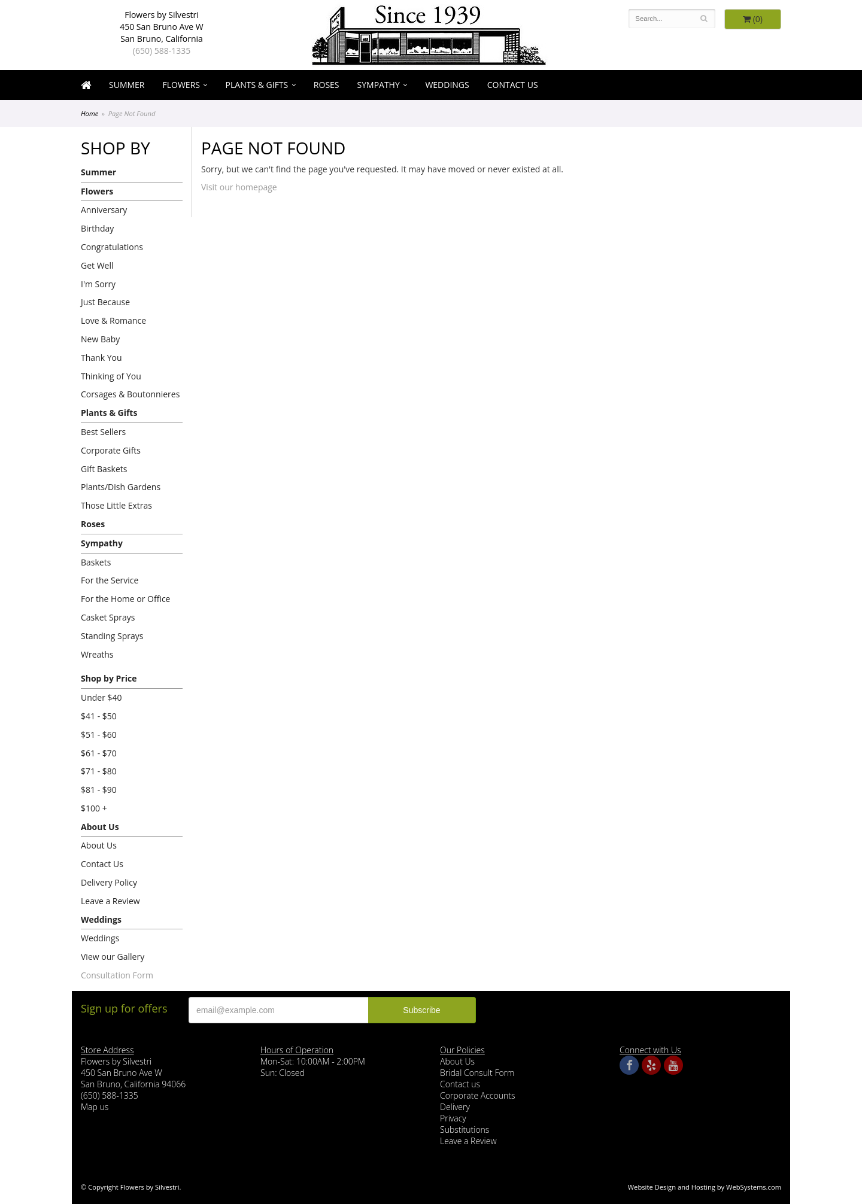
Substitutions (464, 1129)
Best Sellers (103, 431)
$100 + (94, 808)
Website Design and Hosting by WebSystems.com (704, 1186)
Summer (127, 84)
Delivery (455, 1106)
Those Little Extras (116, 505)
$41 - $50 (99, 716)
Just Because (105, 302)
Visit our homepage (239, 187)
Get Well (97, 265)
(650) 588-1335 (161, 50)
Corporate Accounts (477, 1095)
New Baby (100, 339)
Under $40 (101, 697)
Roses (326, 84)
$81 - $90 (99, 789)
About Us (100, 826)
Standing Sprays (112, 635)
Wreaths (97, 654)
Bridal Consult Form (477, 1072)
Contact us (460, 1084)
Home (89, 113)
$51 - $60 (99, 734)
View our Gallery (112, 956)
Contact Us (512, 84)
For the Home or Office (125, 598)
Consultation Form (117, 975)
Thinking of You (111, 376)
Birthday (97, 228)
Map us (94, 1106)
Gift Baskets (104, 469)
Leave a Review (110, 901)
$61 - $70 (99, 753)
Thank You (101, 357)
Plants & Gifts (257, 84)
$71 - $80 (99, 771)
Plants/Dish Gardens (120, 486)
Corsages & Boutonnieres (130, 394)
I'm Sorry (98, 284)
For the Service (109, 580)
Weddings (447, 84)
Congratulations (112, 247)
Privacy (453, 1118)
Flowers (181, 84)
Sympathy (378, 84)
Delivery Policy (109, 882)
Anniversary (104, 209)
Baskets (96, 562)
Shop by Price (108, 678)
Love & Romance (113, 320)
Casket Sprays (108, 617)
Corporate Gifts (111, 450)
